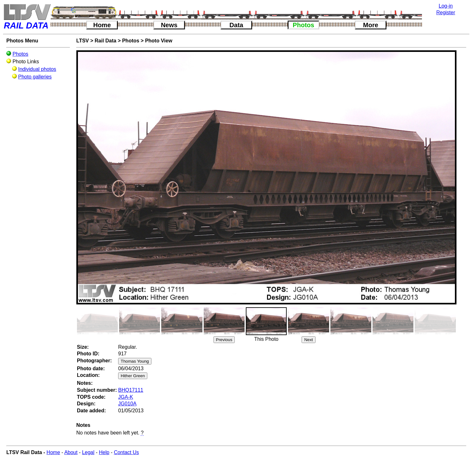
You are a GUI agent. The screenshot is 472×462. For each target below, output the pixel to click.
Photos (303, 25)
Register (445, 12)
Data (236, 25)
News (169, 25)
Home (102, 25)
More (370, 25)
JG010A (127, 403)
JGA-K (125, 397)
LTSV (82, 40)
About (71, 452)
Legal (88, 452)
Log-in (446, 6)
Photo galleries (35, 76)
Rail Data (105, 40)
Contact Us (126, 452)
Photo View (158, 40)
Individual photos (37, 69)
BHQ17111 (130, 390)
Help (104, 452)
